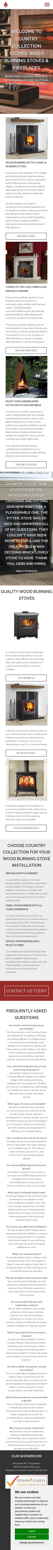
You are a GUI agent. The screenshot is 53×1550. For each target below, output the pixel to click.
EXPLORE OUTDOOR (26, 464)
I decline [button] (31, 1537)
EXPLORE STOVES (26, 236)
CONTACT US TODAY (26, 990)
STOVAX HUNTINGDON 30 (26, 828)
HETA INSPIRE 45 (26, 678)
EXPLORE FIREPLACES (26, 350)
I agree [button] (31, 1531)
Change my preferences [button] (32, 1542)
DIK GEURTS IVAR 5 (26, 753)
